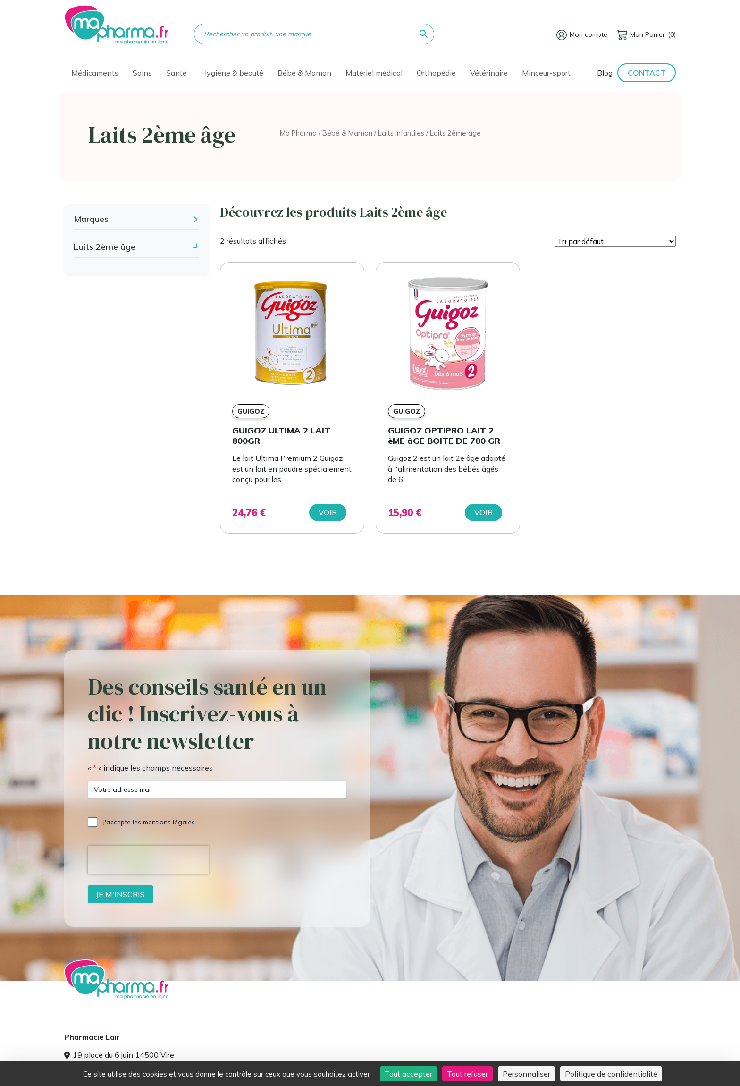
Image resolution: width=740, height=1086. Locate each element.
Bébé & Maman (304, 72)
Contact (646, 72)
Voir (328, 512)
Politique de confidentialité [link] (611, 1073)
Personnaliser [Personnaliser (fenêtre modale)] (526, 1073)
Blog (605, 72)
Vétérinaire (489, 72)
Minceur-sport (546, 72)
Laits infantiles (401, 132)
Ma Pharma (298, 132)
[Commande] (615, 241)
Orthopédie (436, 72)
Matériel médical (374, 72)
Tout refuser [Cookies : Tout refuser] (467, 1073)
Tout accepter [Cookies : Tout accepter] (408, 1073)
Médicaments (94, 72)
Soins (142, 72)
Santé (176, 72)
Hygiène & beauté (232, 72)
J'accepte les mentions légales (149, 822)
